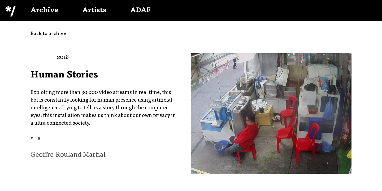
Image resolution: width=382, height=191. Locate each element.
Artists (94, 10)
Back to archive (48, 34)
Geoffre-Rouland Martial (68, 155)
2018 (63, 57)
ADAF (140, 10)
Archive (44, 10)
